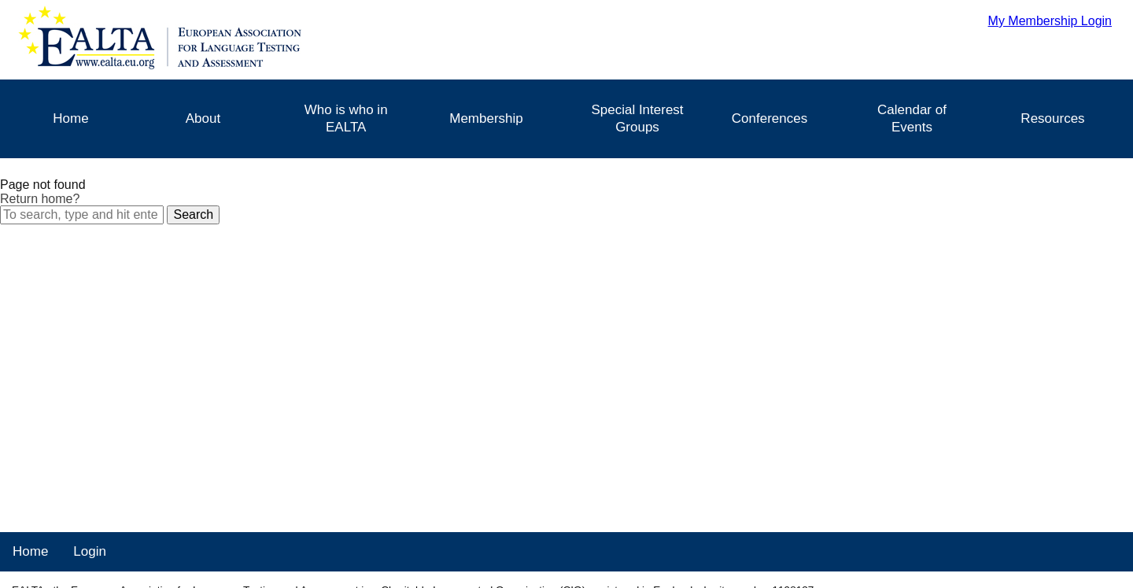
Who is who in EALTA (346, 118)
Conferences (769, 118)
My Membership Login (1050, 21)
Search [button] (193, 214)
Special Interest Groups (637, 118)
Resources (1052, 118)
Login (89, 551)
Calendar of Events (912, 118)
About (203, 118)
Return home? (39, 198)
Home (70, 118)
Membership (486, 118)
